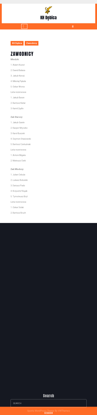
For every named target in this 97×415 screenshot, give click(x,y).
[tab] (24, 26)
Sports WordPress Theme (40, 410)
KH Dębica (48, 17)
